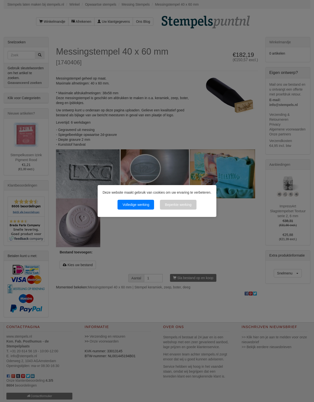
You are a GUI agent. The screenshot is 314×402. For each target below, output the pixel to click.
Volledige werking (135, 205)
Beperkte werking (178, 205)
